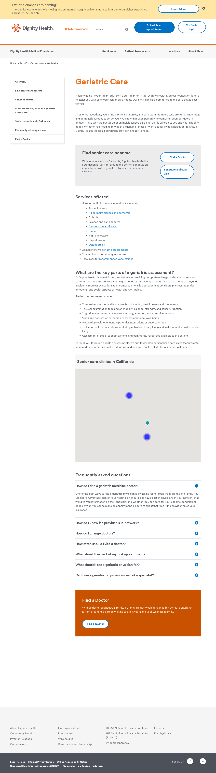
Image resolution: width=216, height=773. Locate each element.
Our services (38, 63)
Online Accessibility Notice (72, 762)
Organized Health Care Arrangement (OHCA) (35, 766)
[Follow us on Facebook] (184, 761)
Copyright (69, 766)
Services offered (24, 156)
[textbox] (112, 29)
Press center (65, 733)
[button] (129, 452)
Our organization (68, 728)
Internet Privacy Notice (41, 762)
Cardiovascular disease (103, 283)
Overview (20, 138)
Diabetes (94, 287)
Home (14, 63)
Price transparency (117, 742)
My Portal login (192, 27)
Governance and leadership (75, 744)
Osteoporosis (97, 301)
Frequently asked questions (30, 187)
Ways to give (65, 738)
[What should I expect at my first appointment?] (138, 611)
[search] (128, 29)
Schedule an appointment (154, 27)
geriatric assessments (115, 306)
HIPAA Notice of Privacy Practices (127, 728)
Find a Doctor (22, 195)
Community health (21, 733)
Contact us (84, 766)
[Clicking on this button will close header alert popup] (203, 8)
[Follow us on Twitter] (193, 759)
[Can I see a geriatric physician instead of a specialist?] (138, 632)
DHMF (24, 63)
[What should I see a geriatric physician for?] (138, 621)
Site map (98, 766)
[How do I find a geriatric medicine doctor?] (138, 543)
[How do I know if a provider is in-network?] (138, 579)
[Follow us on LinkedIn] (203, 761)
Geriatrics (52, 63)
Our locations (18, 744)
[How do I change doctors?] (138, 590)
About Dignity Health (23, 728)
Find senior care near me (28, 147)
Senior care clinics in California (32, 178)
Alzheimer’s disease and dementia (109, 269)
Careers (159, 728)
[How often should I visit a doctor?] (138, 600)
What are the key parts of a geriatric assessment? (35, 167)
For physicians (162, 733)
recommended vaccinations (116, 315)
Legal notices (17, 762)
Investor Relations (21, 738)
